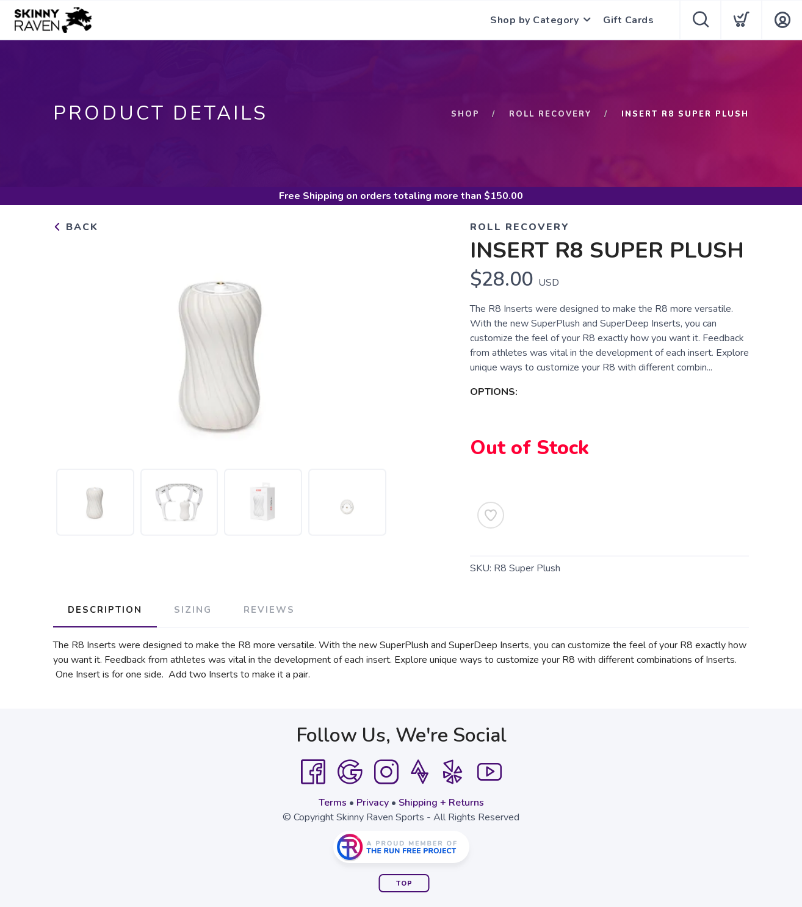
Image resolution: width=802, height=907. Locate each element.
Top (404, 883)
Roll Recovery (550, 114)
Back (75, 227)
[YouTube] (489, 772)
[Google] (349, 772)
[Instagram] (386, 772)
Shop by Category (534, 20)
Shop (465, 114)
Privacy (372, 802)
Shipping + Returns (441, 802)
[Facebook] (313, 772)
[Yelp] (453, 772)
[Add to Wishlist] (490, 515)
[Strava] (420, 772)
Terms (333, 802)
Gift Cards (628, 20)
